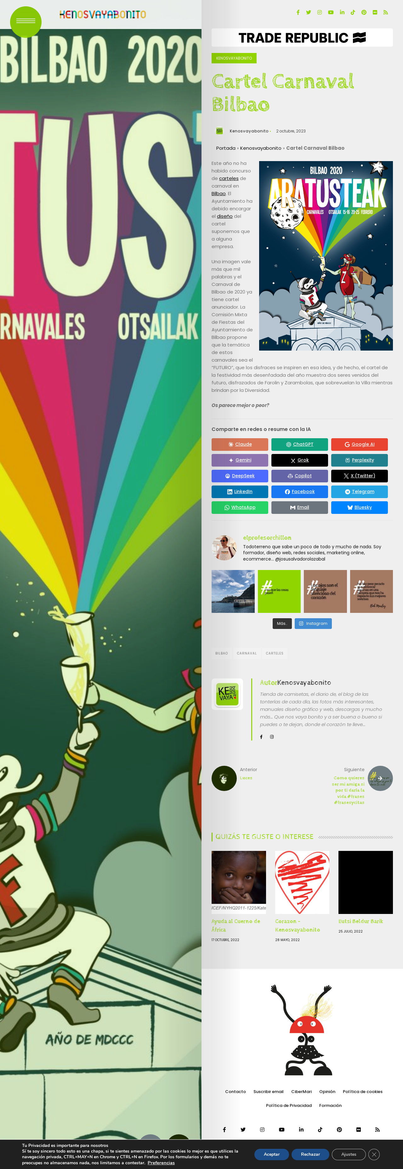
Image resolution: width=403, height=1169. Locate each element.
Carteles (275, 653)
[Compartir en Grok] (299, 460)
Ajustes (348, 1154)
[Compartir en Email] (299, 507)
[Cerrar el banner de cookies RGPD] (374, 1154)
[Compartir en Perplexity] (359, 460)
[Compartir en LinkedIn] (240, 492)
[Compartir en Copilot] (299, 476)
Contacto (235, 1092)
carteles (229, 178)
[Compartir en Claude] (240, 444)
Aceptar (272, 1154)
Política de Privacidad (289, 1105)
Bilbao (219, 193)
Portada (226, 148)
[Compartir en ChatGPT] (299, 444)
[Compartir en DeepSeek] (240, 476)
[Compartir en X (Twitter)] (359, 476)
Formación (330, 1105)
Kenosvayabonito (234, 58)
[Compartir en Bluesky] (359, 507)
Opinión (327, 1092)
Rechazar (310, 1154)
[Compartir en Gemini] (240, 460)
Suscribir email (268, 1092)
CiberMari (301, 1092)
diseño (225, 216)
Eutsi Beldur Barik (360, 921)
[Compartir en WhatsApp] (240, 507)
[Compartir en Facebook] (299, 492)
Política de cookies (363, 1092)
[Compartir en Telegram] (359, 492)
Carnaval (247, 653)
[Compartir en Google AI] (359, 444)
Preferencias (161, 1163)
